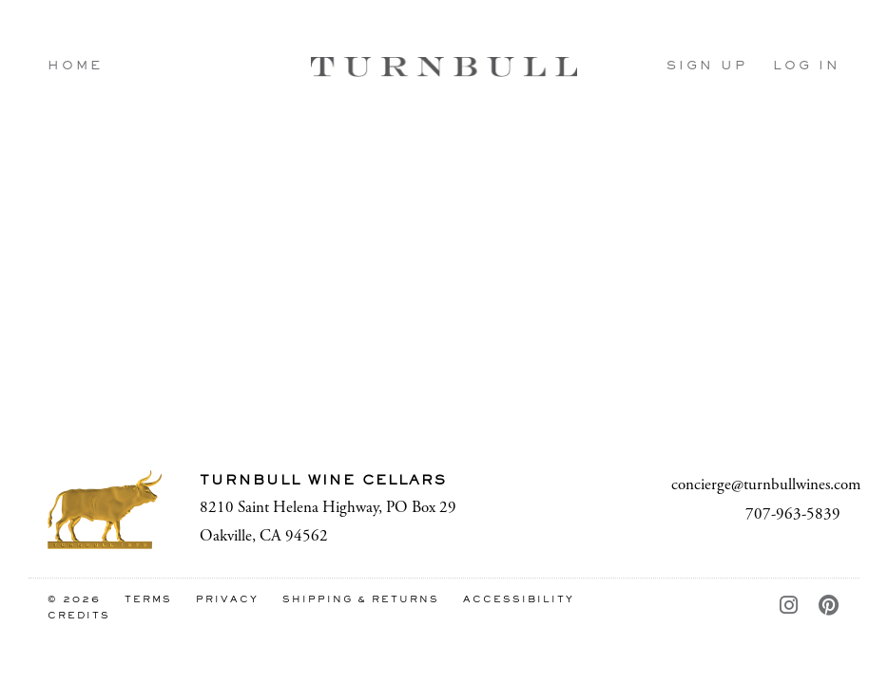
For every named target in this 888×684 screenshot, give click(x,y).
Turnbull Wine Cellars (444, 66)
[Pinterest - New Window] (829, 607)
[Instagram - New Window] (790, 607)
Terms (148, 600)
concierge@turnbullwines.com (765, 484)
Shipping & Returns (360, 600)
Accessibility (518, 600)
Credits (79, 616)
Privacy (227, 600)
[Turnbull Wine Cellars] (105, 509)
